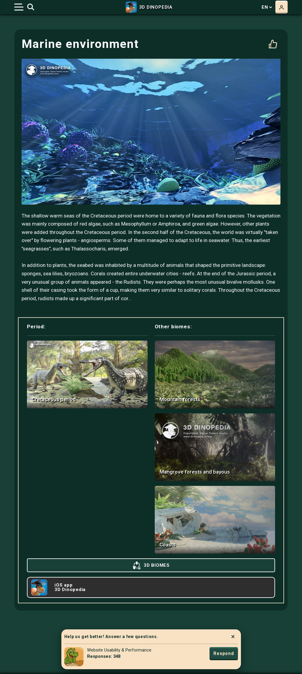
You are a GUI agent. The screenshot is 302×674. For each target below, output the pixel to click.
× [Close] (233, 636)
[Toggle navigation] (18, 7)
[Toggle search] (30, 7)
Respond (223, 653)
